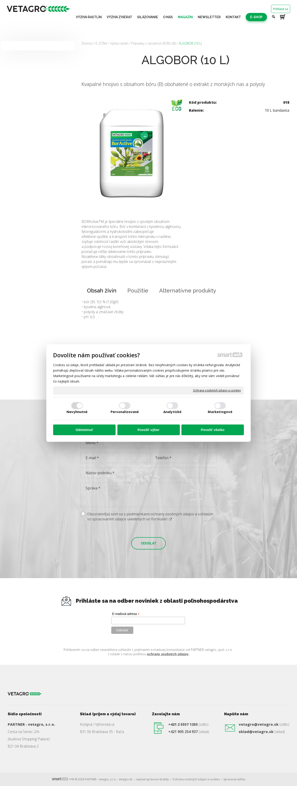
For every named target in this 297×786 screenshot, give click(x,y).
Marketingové (220, 412)
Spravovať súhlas (234, 779)
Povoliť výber (148, 430)
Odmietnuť (84, 430)
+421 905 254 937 (183, 731)
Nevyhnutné (77, 412)
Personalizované (125, 412)
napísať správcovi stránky (152, 779)
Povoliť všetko (213, 430)
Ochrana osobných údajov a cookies (217, 390)
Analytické (172, 412)
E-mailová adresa (126, 614)
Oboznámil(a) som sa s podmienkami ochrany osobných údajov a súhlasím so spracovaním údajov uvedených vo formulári (150, 516)
